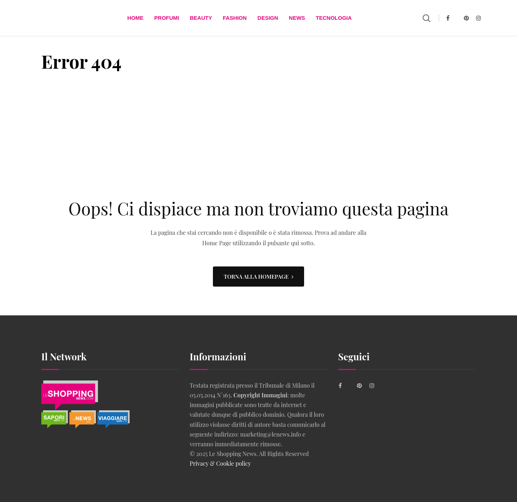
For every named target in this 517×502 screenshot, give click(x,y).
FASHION (235, 18)
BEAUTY (201, 18)
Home (135, 18)
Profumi (166, 18)
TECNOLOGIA (334, 18)
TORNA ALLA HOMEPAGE (258, 276)
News (297, 18)
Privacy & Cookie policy (220, 463)
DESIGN (267, 18)
